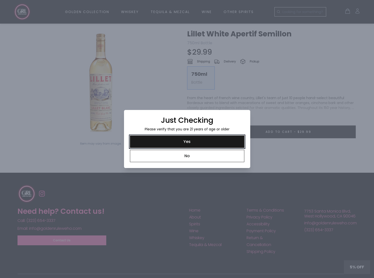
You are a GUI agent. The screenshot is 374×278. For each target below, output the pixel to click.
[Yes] (187, 142)
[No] (187, 156)
